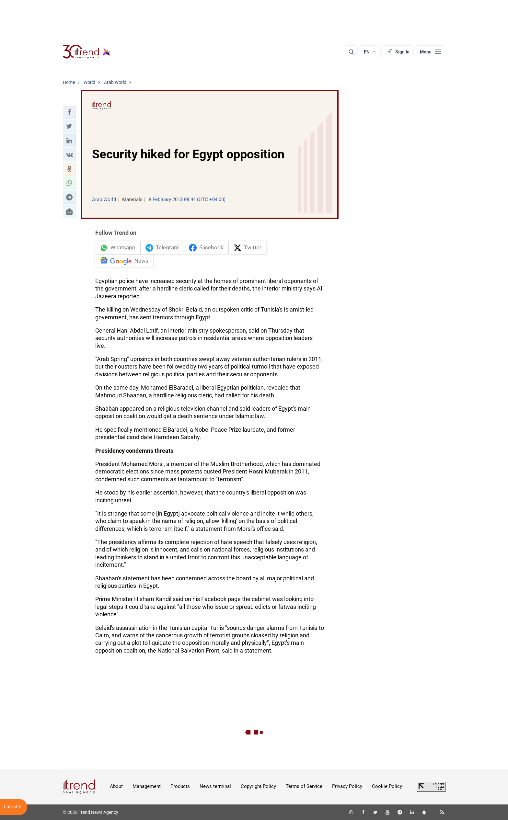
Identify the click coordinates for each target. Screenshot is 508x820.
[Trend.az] (87, 52)
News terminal (215, 786)
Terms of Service (304, 786)
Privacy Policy (347, 786)
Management (147, 786)
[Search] (351, 51)
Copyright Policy (258, 786)
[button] (69, 112)
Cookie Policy (387, 786)
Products (180, 786)
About (116, 786)
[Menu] (430, 51)
